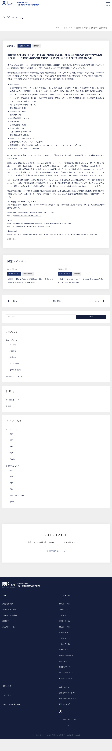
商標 (11, 458)
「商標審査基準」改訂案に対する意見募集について (33, 232)
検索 (91, 322)
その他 (12, 470)
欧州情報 (13, 364)
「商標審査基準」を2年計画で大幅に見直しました (37, 218)
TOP (57, 28)
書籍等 (8, 416)
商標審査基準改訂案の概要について (85, 169)
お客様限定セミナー (14, 478)
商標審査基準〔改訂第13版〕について (28, 221)
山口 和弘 (11, 245)
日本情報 (36, 46)
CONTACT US (54, 564)
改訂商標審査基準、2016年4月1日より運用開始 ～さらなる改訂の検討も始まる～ (61, 240)
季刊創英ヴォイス (13, 408)
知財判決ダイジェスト (15, 384)
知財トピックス (24, 46)
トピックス (68, 28)
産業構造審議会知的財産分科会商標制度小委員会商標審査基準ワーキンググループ (45, 229)
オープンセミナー (13, 440)
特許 (11, 445)
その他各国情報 (16, 377)
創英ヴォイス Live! (17, 508)
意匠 (11, 452)
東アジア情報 (15, 370)
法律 (11, 464)
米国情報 (13, 358)
